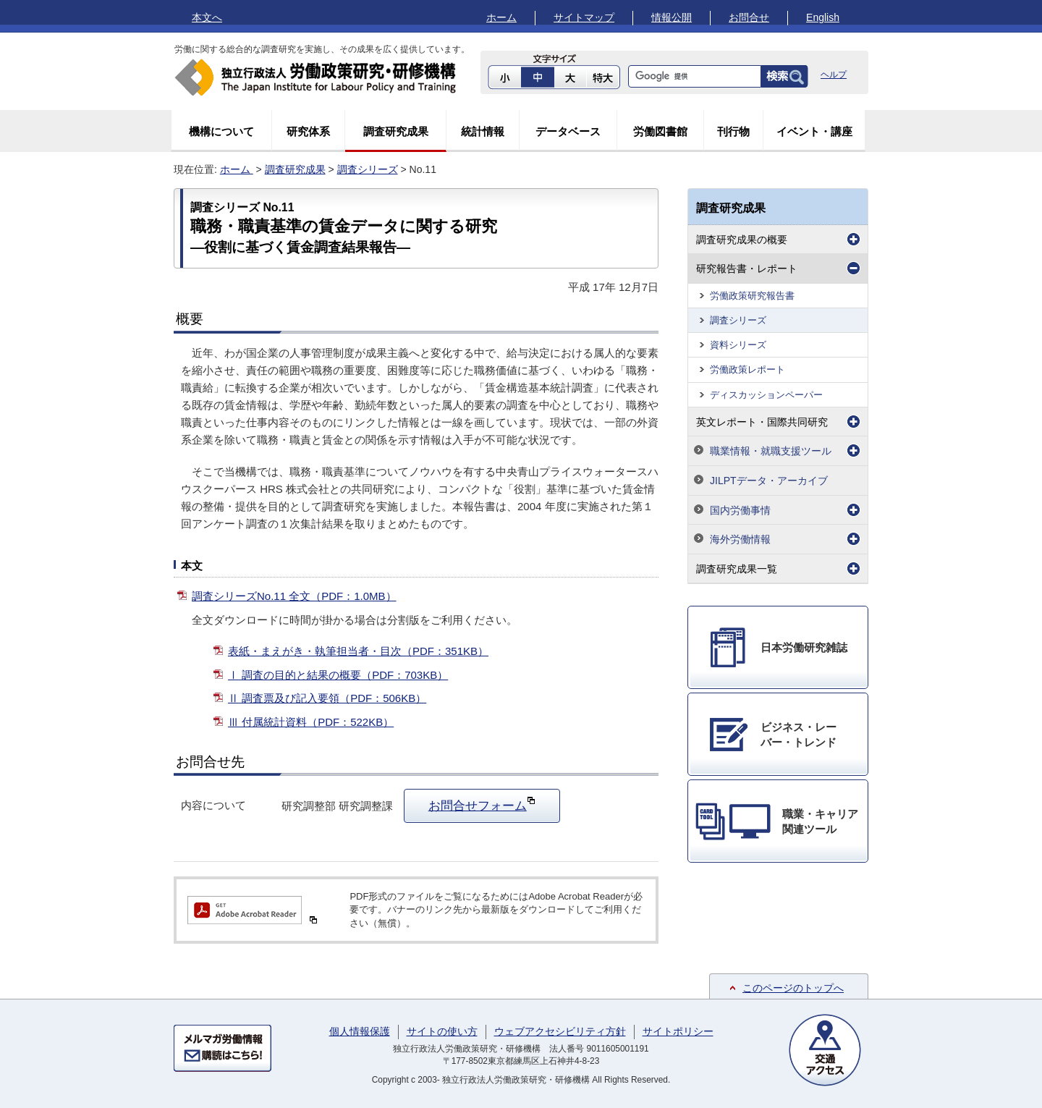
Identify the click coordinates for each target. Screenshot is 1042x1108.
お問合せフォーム (481, 804)
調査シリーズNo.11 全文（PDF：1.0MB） (294, 596)
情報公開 (671, 17)
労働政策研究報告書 (752, 295)
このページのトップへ (793, 988)
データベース (568, 131)
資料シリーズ (738, 344)
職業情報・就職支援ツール (770, 451)
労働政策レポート (747, 369)
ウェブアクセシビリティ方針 (560, 1031)
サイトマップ (584, 17)
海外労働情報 (740, 539)
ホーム (501, 17)
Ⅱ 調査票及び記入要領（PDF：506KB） (327, 698)
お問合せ (749, 17)
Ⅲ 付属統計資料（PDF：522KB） (311, 722)
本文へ (207, 17)
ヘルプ (834, 74)
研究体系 (308, 131)
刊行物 (733, 131)
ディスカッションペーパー (766, 394)
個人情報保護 (359, 1031)
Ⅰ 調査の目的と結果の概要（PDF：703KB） (338, 675)
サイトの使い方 (442, 1031)
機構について (221, 131)
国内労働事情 (740, 510)
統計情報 (482, 131)
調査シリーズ (367, 169)
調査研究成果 (395, 131)
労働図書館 (660, 131)
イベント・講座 (814, 131)
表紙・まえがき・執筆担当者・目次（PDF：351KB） (358, 651)
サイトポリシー (678, 1031)
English (822, 17)
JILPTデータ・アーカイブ (769, 480)
